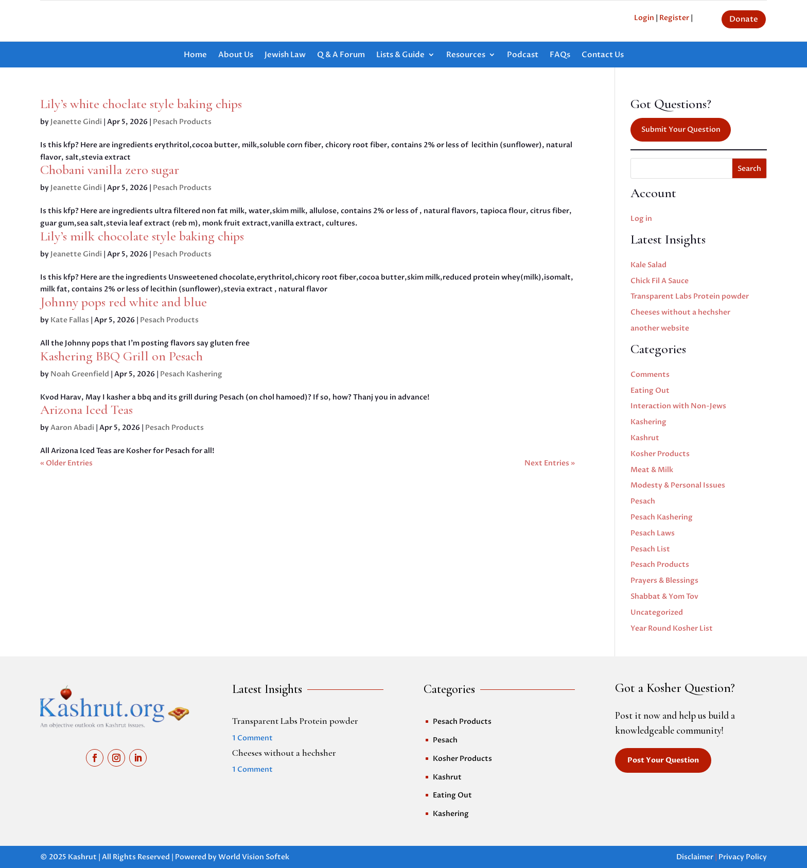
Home (195, 55)
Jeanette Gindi (76, 122)
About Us (235, 55)
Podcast (522, 55)
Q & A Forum (341, 55)
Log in (641, 218)
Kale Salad (648, 265)
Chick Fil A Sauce (659, 281)
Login (644, 18)
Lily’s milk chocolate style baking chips (142, 236)
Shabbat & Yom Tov (664, 596)
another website (659, 328)
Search (749, 168)
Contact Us (603, 55)
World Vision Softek (253, 857)
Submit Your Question (681, 129)
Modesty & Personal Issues (677, 485)
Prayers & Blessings (664, 580)
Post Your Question (663, 760)
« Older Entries (66, 463)
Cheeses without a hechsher (680, 312)
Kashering (648, 422)
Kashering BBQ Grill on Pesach (121, 356)
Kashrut (644, 438)
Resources (465, 55)
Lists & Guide (400, 55)
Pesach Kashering (191, 374)
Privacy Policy (742, 857)
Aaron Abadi (72, 427)
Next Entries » (549, 463)
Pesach (642, 501)
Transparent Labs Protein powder (689, 296)
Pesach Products (182, 122)
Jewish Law (285, 55)
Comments (650, 374)
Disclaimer (694, 857)
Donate (743, 19)
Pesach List (650, 549)
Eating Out (650, 390)
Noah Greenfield (79, 374)
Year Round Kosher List (671, 628)
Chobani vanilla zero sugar (109, 170)
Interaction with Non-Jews (678, 406)
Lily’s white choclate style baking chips (141, 104)
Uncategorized (656, 612)
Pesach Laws (652, 533)
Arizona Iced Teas (86, 410)
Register (674, 18)
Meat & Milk (651, 470)
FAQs (560, 55)
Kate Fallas (69, 320)
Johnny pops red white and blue (123, 302)
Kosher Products (660, 454)
